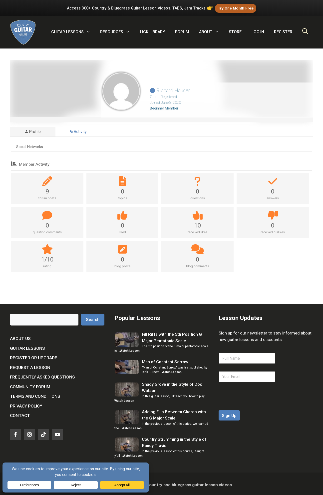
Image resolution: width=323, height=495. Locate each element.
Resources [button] (117, 30)
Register (283, 30)
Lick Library (152, 30)
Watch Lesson (130, 349)
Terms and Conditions (35, 394)
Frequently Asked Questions (42, 375)
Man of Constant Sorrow (165, 360)
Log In (258, 30)
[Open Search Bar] (305, 30)
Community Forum (30, 384)
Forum (182, 30)
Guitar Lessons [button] (73, 30)
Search (92, 317)
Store (235, 30)
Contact (20, 413)
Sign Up (229, 413)
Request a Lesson (30, 365)
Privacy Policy (26, 404)
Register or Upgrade (33, 355)
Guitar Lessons (27, 346)
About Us (20, 336)
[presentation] (257, 405)
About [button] (211, 30)
